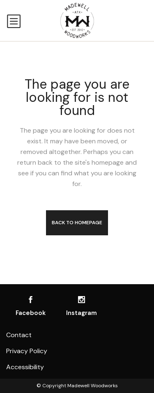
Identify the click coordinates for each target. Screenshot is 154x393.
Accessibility (25, 367)
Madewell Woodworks (92, 385)
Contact (19, 335)
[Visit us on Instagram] (81, 299)
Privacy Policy (26, 351)
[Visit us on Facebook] (30, 299)
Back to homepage (77, 222)
